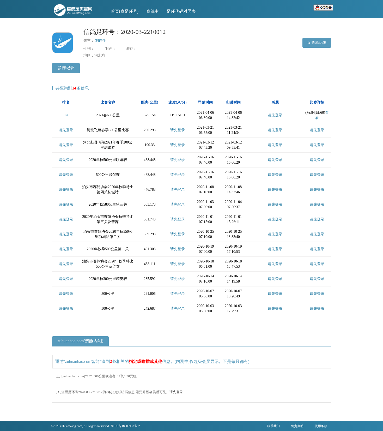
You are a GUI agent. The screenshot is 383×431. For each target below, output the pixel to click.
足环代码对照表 (181, 11)
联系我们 (273, 426)
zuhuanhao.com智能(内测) (81, 341)
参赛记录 (66, 67)
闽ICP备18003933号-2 (125, 426)
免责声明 (297, 426)
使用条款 (321, 426)
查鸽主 (152, 11)
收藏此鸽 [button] (316, 43)
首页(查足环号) (125, 11)
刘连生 (100, 41)
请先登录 (275, 115)
